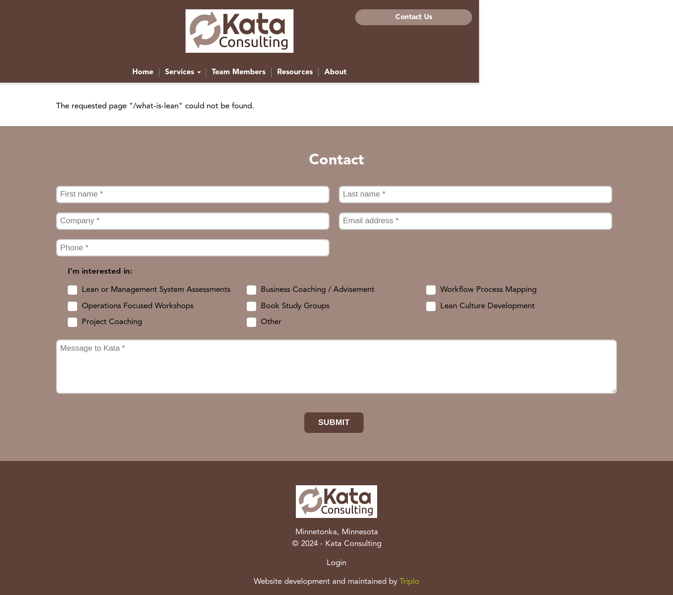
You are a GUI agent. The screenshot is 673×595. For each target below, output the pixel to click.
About (433, 76)
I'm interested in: (100, 271)
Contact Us (558, 17)
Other (271, 322)
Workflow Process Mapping (488, 290)
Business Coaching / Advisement (317, 290)
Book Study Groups (295, 306)
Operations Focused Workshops (137, 306)
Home (240, 76)
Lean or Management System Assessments (156, 290)
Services (280, 76)
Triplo (409, 582)
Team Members (336, 76)
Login (336, 563)
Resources (392, 76)
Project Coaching (112, 322)
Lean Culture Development (487, 306)
